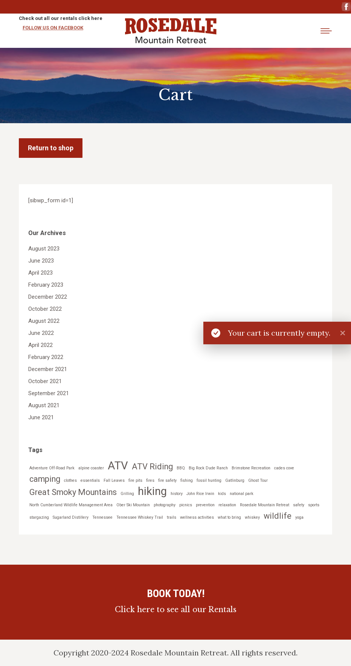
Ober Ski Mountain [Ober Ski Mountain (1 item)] (133, 505)
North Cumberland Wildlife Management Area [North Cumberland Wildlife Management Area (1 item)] (71, 505)
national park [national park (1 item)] (241, 493)
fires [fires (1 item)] (150, 480)
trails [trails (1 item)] (171, 517)
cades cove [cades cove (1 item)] (284, 468)
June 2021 (41, 417)
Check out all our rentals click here (60, 18)
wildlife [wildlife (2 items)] (277, 516)
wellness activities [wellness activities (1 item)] (197, 517)
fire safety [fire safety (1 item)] (167, 480)
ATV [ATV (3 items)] (118, 466)
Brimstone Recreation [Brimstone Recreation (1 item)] (251, 468)
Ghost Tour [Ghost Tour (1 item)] (258, 480)
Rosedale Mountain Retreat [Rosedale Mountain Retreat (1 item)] (264, 505)
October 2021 (45, 381)
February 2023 (45, 284)
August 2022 (44, 321)
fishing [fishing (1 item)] (186, 480)
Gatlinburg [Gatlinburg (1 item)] (234, 480)
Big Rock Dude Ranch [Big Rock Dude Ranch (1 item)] (208, 468)
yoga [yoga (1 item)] (299, 517)
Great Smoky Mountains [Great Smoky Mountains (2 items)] (73, 492)
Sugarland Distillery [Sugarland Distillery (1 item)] (71, 517)
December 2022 (47, 296)
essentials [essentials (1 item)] (90, 480)
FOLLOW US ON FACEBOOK (53, 28)
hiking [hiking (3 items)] (152, 491)
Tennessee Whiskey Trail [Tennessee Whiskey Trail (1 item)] (139, 517)
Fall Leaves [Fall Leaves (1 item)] (114, 480)
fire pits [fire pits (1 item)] (135, 480)
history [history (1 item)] (177, 493)
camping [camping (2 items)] (44, 479)
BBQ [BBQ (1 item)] (181, 468)
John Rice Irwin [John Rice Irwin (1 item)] (200, 493)
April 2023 (40, 272)
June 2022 (41, 333)
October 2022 (45, 309)
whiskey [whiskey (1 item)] (252, 517)
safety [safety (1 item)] (298, 505)
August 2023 (44, 248)
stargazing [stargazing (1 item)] (39, 517)
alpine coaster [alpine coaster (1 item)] (91, 468)
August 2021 (44, 405)
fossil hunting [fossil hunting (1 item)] (209, 480)
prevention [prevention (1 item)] (205, 505)
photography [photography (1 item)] (165, 505)
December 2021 (47, 369)
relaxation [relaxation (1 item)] (227, 505)
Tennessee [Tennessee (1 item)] (102, 517)
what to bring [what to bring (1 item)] (229, 517)
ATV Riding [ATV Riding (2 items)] (152, 466)
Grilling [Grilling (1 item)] (127, 493)
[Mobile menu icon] (326, 31)
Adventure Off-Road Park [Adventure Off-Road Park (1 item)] (52, 468)
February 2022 (45, 357)
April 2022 (40, 345)
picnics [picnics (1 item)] (185, 505)
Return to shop (50, 148)
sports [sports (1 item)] (313, 505)
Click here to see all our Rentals (176, 609)
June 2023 (41, 260)
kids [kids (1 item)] (222, 493)
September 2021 (48, 393)
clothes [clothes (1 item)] (70, 480)
